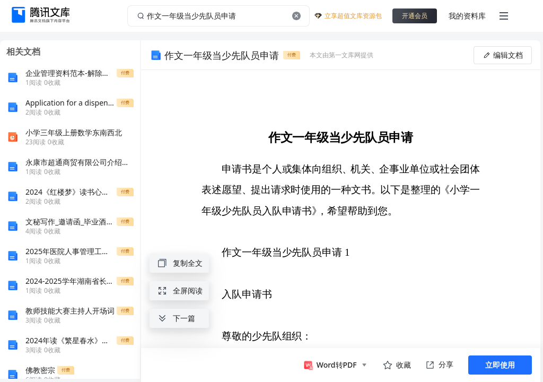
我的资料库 (467, 16)
